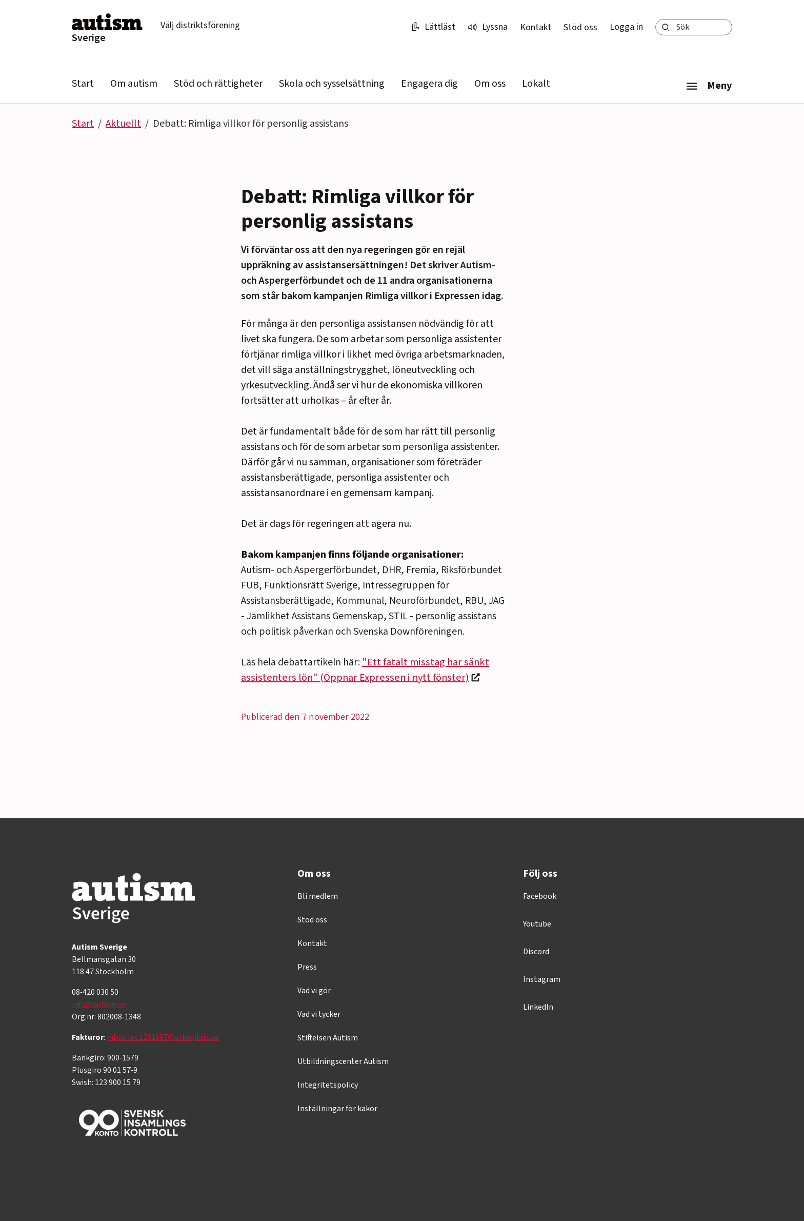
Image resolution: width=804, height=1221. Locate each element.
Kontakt (535, 27)
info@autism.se (99, 1004)
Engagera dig (429, 83)
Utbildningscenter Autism (343, 1061)
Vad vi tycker (318, 1014)
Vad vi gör (314, 990)
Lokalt (536, 83)
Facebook (539, 896)
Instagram (541, 979)
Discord (536, 951)
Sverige (89, 38)
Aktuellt (123, 123)
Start (83, 83)
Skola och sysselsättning (332, 83)
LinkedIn (538, 1007)
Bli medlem (317, 896)
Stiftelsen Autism (327, 1037)
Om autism (133, 83)
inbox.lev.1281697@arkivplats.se (163, 1037)
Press (307, 967)
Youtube (537, 924)
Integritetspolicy (327, 1085)
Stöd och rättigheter (218, 83)
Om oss (490, 83)
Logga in (626, 27)
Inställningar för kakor (337, 1108)
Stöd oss (580, 27)
